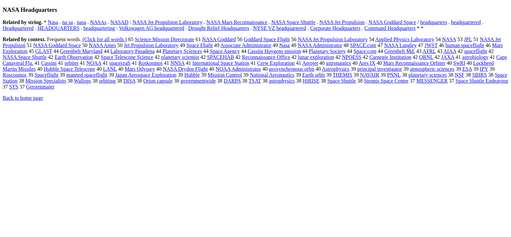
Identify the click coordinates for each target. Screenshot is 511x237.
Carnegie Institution (390, 57)
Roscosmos (15, 75)
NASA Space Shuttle (293, 22)
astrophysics (282, 81)
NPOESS (352, 57)
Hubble (192, 75)
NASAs (98, 22)
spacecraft (119, 63)
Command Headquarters (389, 28)
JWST (431, 45)
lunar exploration (316, 57)
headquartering (99, 28)
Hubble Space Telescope (69, 69)
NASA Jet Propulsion (342, 22)
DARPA (232, 81)
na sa (67, 22)
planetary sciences (428, 75)
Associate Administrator (245, 45)
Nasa (53, 22)
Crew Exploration (276, 63)
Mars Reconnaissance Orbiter (414, 63)
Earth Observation (74, 57)
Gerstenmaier (40, 87)
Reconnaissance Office (266, 57)
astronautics (338, 63)
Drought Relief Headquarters (218, 28)
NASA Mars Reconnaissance (236, 22)
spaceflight (475, 51)
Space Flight (200, 45)
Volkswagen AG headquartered (151, 28)
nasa (81, 22)
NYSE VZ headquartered (279, 28)
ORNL (426, 57)
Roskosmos (150, 63)
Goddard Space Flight (267, 39)
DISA (129, 81)
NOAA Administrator (238, 69)
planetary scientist (180, 57)
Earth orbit (313, 75)
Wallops (82, 81)
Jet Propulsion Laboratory (151, 45)
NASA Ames (102, 45)
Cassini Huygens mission (274, 51)
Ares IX (367, 63)
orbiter (71, 63)
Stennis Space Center (386, 81)
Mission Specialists (45, 81)
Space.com (364, 51)
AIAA (449, 51)
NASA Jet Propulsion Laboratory (168, 22)
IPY (484, 69)
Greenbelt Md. (399, 51)
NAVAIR (369, 75)
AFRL (429, 51)
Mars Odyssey (140, 69)
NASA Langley (400, 45)
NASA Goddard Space (392, 22)
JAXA (447, 57)
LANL (110, 69)
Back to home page (23, 98)
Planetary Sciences (182, 51)
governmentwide (198, 81)
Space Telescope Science (127, 57)
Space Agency (225, 51)
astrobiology (475, 57)
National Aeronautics (272, 75)
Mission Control (225, 75)
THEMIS (342, 75)
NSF (459, 75)
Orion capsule (157, 81)
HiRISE (311, 81)
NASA (449, 39)
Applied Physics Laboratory (404, 39)
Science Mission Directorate (164, 39)
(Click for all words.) (104, 39)
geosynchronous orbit (291, 69)
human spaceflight (464, 45)
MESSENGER (432, 81)
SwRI (459, 63)
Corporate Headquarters (335, 28)
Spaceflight (46, 75)
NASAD (119, 22)
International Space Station (220, 63)
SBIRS (479, 75)
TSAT (255, 81)
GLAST (43, 51)
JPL (468, 39)
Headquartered (18, 28)
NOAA (93, 63)
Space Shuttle (341, 81)
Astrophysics (335, 69)
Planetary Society (327, 51)
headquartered (466, 22)
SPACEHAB (220, 57)
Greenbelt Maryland (81, 51)
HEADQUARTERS (58, 28)
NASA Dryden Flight (185, 69)
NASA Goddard (219, 39)
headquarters (433, 22)
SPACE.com (363, 45)
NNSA (177, 63)
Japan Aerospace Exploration (146, 75)
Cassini (48, 63)
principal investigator (379, 69)
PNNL (394, 75)
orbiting (107, 81)
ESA (467, 69)
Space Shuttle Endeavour (481, 81)
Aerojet (310, 63)
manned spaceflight (86, 75)
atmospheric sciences (432, 69)
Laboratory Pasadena (132, 51)
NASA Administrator (320, 45)
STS (13, 87)
